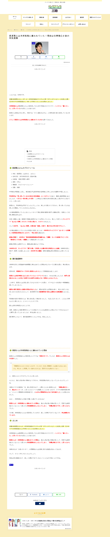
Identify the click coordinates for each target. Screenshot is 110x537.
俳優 (11, 464)
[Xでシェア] (24, 57)
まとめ (30, 161)
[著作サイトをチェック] (39, 503)
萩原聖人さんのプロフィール (36, 154)
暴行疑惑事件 (32, 156)
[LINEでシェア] (55, 57)
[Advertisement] (39, 81)
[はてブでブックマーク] (45, 57)
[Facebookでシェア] (35, 57)
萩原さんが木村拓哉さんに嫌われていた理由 (40, 159)
